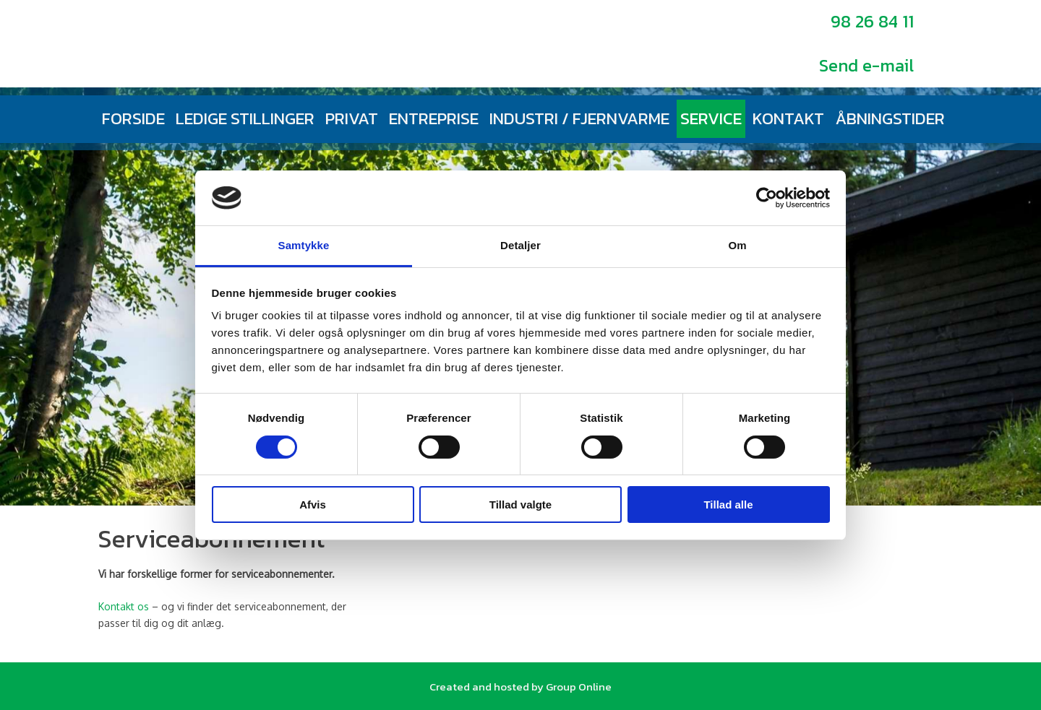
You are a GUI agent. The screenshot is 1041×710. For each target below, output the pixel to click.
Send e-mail (866, 65)
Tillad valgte (520, 504)
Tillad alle (728, 504)
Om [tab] (737, 245)
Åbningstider (890, 118)
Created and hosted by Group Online (520, 686)
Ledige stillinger (245, 118)
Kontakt (788, 118)
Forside (133, 118)
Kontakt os (123, 606)
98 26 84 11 (872, 21)
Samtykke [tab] (304, 245)
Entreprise (434, 118)
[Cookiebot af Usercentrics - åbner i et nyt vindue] (766, 198)
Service (711, 118)
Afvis (312, 504)
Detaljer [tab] (520, 245)
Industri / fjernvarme (579, 118)
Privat (351, 118)
